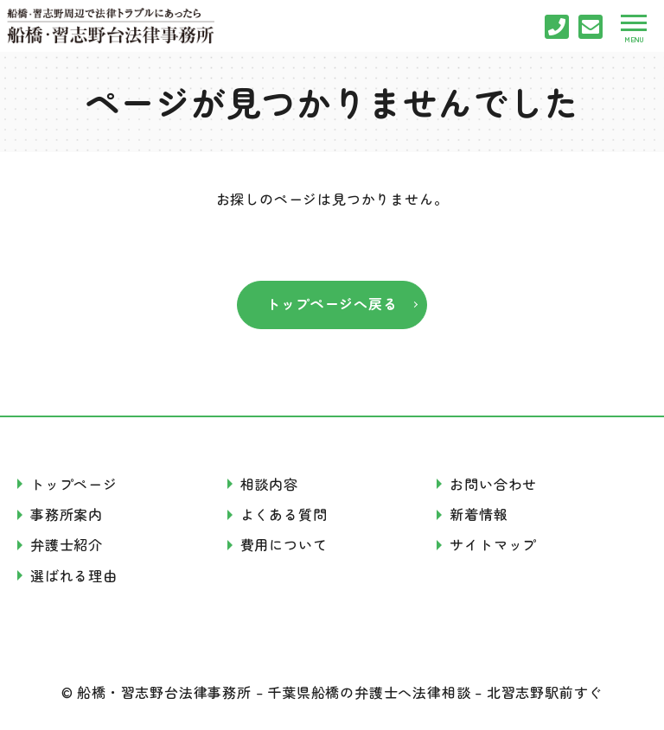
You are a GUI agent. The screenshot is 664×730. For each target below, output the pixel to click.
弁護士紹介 (66, 544)
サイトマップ (493, 544)
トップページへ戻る (331, 303)
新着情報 (479, 514)
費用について (284, 544)
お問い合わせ (493, 483)
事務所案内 (66, 514)
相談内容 (269, 483)
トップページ (74, 483)
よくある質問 (284, 514)
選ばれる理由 (74, 575)
